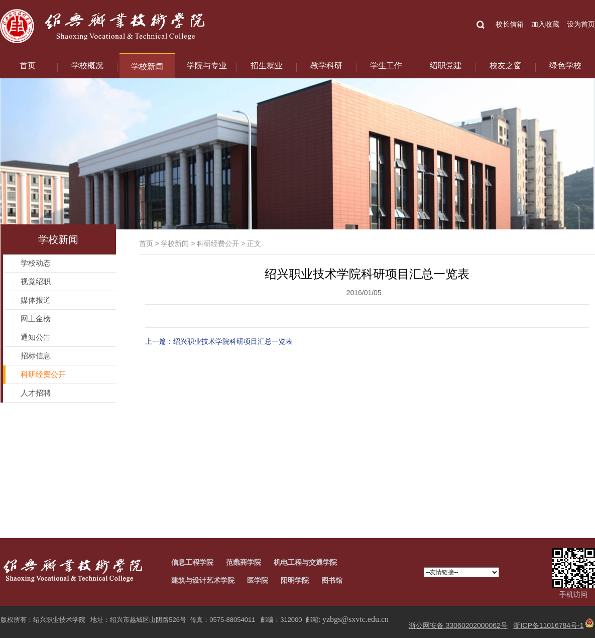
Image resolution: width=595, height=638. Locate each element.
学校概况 (87, 65)
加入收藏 (545, 24)
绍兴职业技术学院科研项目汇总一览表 (233, 341)
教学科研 (326, 65)
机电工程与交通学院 (305, 562)
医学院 (257, 580)
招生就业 (267, 65)
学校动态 (36, 263)
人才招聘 (36, 393)
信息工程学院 (192, 562)
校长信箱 (510, 24)
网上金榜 (36, 318)
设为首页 (581, 24)
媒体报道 (36, 300)
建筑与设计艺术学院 (202, 580)
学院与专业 (207, 65)
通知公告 (36, 337)
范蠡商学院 (243, 562)
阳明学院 (295, 580)
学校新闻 (147, 66)
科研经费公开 (218, 243)
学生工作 (386, 65)
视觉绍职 (36, 281)
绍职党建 (446, 65)
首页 (28, 65)
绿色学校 (565, 65)
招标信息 (36, 355)
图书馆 (331, 580)
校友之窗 (506, 65)
